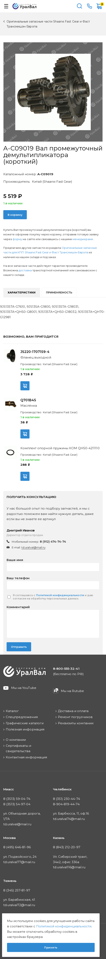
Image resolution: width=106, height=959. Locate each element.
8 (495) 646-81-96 (17, 847)
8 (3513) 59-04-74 (16, 799)
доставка (25, 270)
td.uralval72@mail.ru (19, 905)
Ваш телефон (18, 578)
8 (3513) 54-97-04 (16, 804)
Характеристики (22, 292)
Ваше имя (15, 560)
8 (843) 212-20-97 (66, 847)
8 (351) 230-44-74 (66, 799)
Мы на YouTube (24, 688)
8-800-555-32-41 (89, 6)
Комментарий (18, 607)
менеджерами (83, 239)
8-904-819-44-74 (66, 804)
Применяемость (59, 292)
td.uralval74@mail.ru (69, 819)
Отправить (19, 646)
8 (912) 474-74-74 (53, 541)
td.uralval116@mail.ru (69, 867)
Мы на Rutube (72, 691)
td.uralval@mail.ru (33, 547)
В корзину (15, 214)
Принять (51, 947)
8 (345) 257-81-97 (16, 890)
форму (17, 239)
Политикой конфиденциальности (60, 595)
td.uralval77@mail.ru (19, 862)
